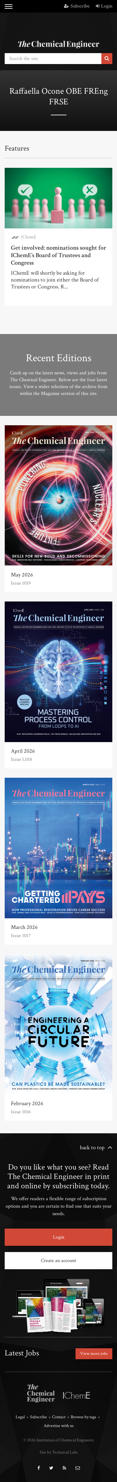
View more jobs (94, 1353)
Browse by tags (83, 1417)
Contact (59, 1417)
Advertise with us (59, 1426)
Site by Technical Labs (59, 1452)
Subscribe (77, 6)
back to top (92, 1147)
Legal (20, 1417)
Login (104, 6)
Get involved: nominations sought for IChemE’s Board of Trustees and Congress (58, 255)
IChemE (28, 237)
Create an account (58, 1260)
